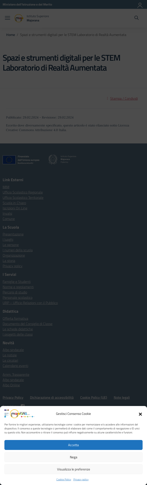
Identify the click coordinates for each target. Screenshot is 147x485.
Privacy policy (81, 479)
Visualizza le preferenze (73, 469)
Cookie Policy (63, 479)
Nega (73, 457)
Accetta (73, 444)
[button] (140, 414)
